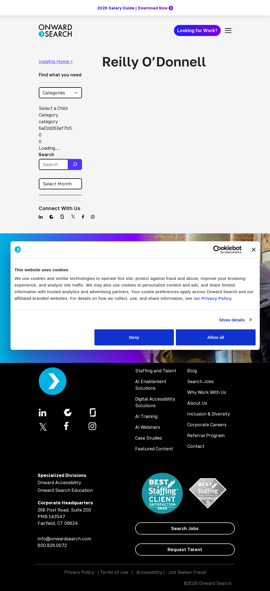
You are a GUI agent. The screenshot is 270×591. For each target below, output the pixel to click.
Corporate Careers (207, 424)
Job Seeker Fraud (187, 572)
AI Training (146, 416)
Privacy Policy (79, 572)
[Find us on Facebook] (83, 216)
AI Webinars (147, 427)
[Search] (75, 164)
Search (46, 154)
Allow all (215, 337)
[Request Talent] (185, 549)
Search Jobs (200, 381)
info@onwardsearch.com (64, 538)
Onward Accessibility (59, 482)
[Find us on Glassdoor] (62, 216)
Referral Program (206, 435)
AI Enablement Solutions (150, 385)
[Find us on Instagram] (93, 216)
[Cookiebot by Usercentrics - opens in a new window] (217, 249)
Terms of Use (114, 572)
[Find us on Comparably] (51, 216)
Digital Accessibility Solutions (155, 402)
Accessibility (149, 572)
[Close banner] (254, 249)
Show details (232, 319)
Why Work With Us (206, 392)
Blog (192, 370)
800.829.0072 (52, 545)
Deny (134, 337)
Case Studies (148, 438)
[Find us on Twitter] (73, 216)
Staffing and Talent (155, 370)
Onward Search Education (65, 490)
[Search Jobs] (185, 528)
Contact (195, 446)
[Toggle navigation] (228, 30)
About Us (197, 403)
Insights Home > (56, 61)
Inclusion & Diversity (208, 414)
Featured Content (154, 448)
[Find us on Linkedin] (41, 216)
